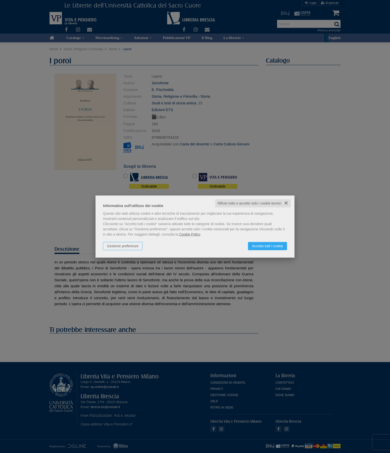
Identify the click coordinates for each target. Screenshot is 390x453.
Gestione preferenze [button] (123, 246)
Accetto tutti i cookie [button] (267, 246)
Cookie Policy (189, 234)
